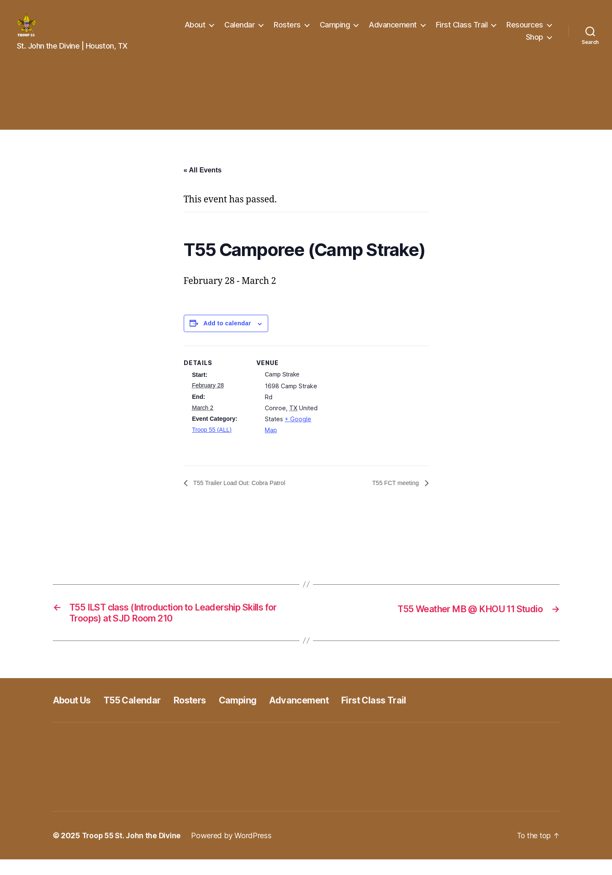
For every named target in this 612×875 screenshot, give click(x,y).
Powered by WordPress (234, 851)
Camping (335, 31)
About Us (75, 715)
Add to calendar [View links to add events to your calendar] (227, 336)
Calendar (239, 31)
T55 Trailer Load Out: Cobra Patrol (244, 495)
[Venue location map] (374, 416)
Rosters (287, 31)
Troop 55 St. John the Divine (133, 851)
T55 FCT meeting (393, 495)
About (195, 31)
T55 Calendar (141, 715)
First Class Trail (462, 31)
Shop (534, 43)
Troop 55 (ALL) (212, 442)
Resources (524, 31)
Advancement (393, 31)
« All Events (203, 182)
